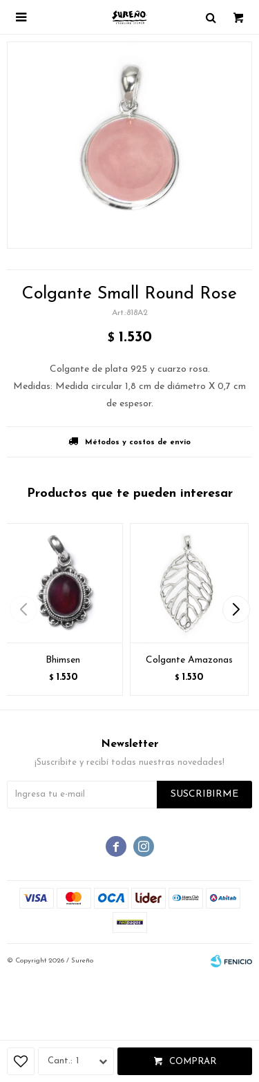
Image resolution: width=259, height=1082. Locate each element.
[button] (236, 609)
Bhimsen (63, 660)
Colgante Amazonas (189, 660)
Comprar (192, 1061)
